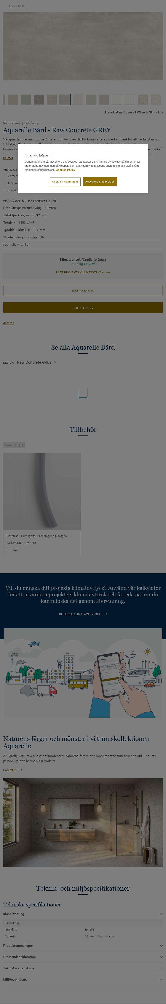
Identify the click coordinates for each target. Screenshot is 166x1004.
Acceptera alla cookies (100, 181)
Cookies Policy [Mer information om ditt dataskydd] (65, 169)
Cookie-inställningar (65, 181)
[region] (83, 168)
